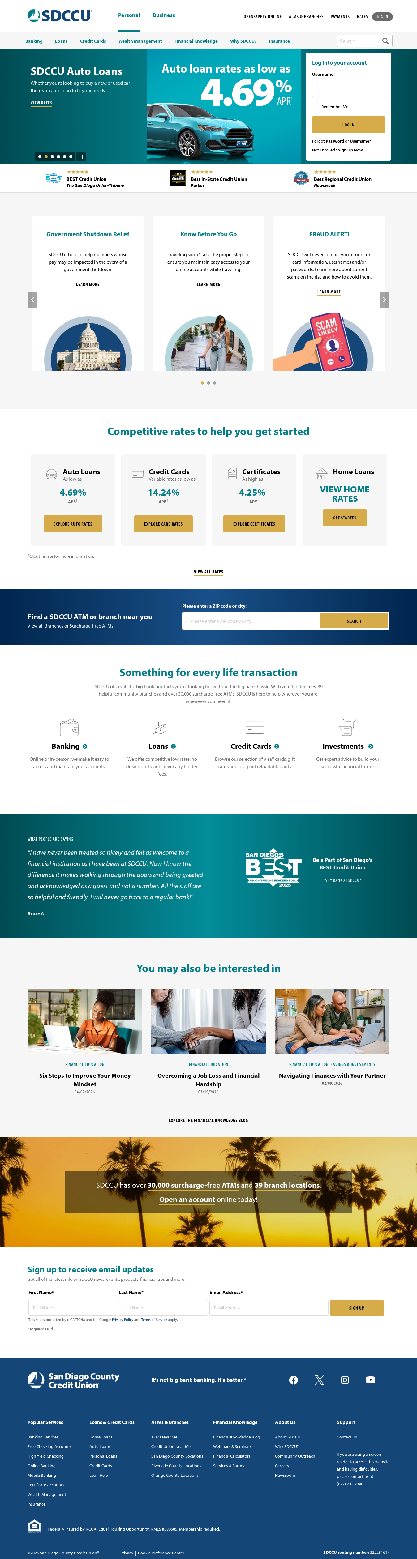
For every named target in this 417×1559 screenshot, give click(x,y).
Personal (129, 15)
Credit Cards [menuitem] (93, 41)
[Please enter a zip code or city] (251, 621)
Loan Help (98, 1475)
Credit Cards (100, 1465)
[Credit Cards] (255, 751)
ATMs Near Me (164, 1437)
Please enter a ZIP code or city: (214, 606)
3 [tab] (52, 156)
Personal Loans (103, 1456)
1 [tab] (39, 156)
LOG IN (383, 16)
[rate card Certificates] (254, 500)
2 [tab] (46, 156)
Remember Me (334, 106)
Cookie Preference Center (161, 1553)
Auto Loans (100, 1446)
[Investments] (347, 751)
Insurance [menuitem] (279, 41)
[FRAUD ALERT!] (329, 293)
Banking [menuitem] (34, 41)
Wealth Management (47, 1494)
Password (335, 141)
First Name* (41, 1292)
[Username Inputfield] (348, 89)
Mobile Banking (42, 1475)
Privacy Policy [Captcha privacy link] (122, 1319)
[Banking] (69, 751)
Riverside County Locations (176, 1465)
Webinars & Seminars (232, 1446)
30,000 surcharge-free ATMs (193, 1185)
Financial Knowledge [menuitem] (196, 41)
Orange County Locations (175, 1475)
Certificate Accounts (46, 1485)
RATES (362, 16)
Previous (32, 300)
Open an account (187, 1199)
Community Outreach (295, 1456)
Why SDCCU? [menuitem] (243, 41)
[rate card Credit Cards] (163, 500)
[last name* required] (163, 1308)
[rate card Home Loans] (345, 500)
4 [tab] (58, 156)
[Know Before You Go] (208, 293)
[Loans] (162, 751)
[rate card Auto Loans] (73, 500)
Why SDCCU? (287, 1446)
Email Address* (226, 1292)
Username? (360, 141)
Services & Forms (228, 1465)
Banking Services (43, 1437)
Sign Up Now (350, 150)
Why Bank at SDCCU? (342, 880)
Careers (282, 1465)
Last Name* (131, 1292)
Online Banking (42, 1465)
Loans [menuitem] (61, 41)
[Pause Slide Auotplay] (81, 154)
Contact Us (347, 1437)
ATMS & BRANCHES (306, 16)
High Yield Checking (46, 1456)
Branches (54, 626)
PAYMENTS (340, 16)
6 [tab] (70, 156)
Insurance (36, 1504)
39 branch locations (287, 1185)
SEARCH (354, 621)
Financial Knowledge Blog (236, 1437)
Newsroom (285, 1475)
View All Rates (208, 571)
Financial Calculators (232, 1456)
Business (164, 15)
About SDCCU (287, 1437)
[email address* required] (269, 1308)
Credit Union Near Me (171, 1446)
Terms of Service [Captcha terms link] (154, 1319)
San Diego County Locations (177, 1456)
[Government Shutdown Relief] (88, 293)
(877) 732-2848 (350, 1484)
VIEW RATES (41, 103)
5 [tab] (64, 156)
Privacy (126, 1553)
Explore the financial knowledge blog (208, 1120)
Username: (323, 74)
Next (384, 300)
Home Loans (101, 1437)
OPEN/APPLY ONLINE (263, 16)
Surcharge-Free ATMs (91, 626)
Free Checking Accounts (50, 1446)
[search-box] (365, 41)
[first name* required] (73, 1308)
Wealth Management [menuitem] (140, 41)
